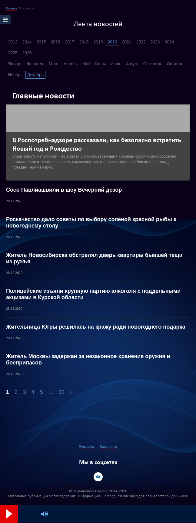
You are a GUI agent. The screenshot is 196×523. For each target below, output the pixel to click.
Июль (116, 63)
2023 (155, 41)
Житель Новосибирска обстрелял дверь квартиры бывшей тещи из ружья (94, 258)
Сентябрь (152, 63)
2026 (27, 52)
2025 (12, 52)
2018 (83, 41)
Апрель (70, 63)
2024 (169, 41)
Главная (11, 8)
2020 (112, 41)
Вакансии (108, 447)
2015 (41, 41)
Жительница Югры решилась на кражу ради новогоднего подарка (95, 327)
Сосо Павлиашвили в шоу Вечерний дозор (64, 190)
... (50, 392)
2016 (55, 41)
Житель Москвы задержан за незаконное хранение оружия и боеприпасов (88, 359)
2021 (126, 41)
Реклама (86, 447)
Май (86, 63)
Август (132, 63)
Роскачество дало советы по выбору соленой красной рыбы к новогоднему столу (91, 222)
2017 (69, 41)
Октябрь (175, 63)
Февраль (35, 63)
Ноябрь (15, 74)
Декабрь (35, 74)
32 (61, 392)
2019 (98, 41)
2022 (140, 41)
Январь (15, 63)
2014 (27, 41)
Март (54, 63)
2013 (12, 41)
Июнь (100, 63)
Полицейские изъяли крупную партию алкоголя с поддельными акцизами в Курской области (93, 294)
